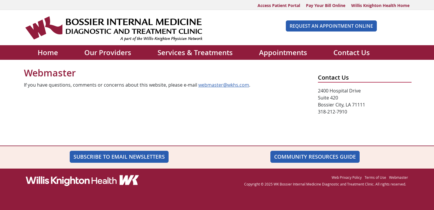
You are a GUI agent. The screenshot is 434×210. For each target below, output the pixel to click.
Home (48, 52)
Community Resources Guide (315, 156)
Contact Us (351, 52)
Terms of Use (375, 177)
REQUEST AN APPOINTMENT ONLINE (331, 26)
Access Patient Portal (279, 5)
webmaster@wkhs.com (223, 85)
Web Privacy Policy (347, 177)
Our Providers (107, 52)
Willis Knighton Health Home (380, 5)
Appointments (283, 52)
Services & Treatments (195, 52)
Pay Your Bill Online (325, 5)
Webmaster (398, 177)
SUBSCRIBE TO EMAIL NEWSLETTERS (119, 156)
